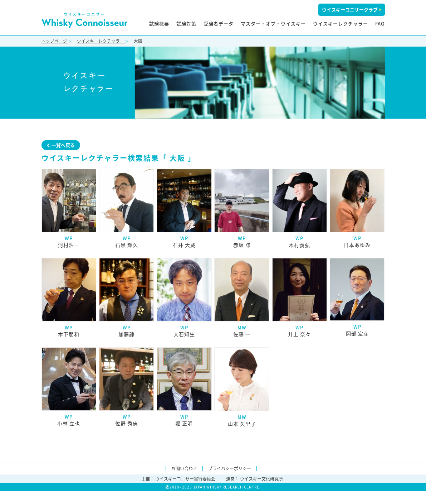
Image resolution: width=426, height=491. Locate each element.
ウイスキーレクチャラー (340, 23)
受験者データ (219, 23)
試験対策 (186, 23)
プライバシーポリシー (229, 468)
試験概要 (159, 23)
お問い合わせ (184, 468)
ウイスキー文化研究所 (261, 479)
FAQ (380, 23)
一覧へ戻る (61, 145)
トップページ (54, 41)
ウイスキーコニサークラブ (351, 9)
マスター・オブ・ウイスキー (273, 23)
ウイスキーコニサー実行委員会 (185, 479)
